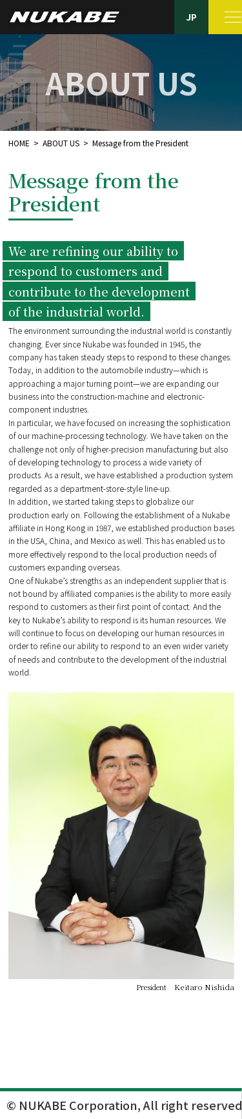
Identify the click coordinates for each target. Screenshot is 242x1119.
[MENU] (225, 17)
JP (191, 16)
